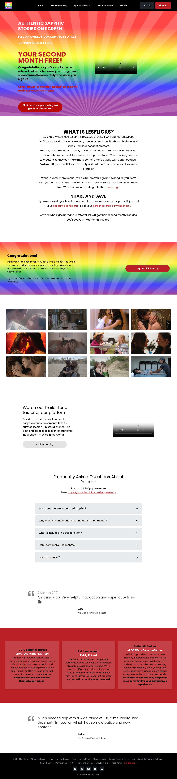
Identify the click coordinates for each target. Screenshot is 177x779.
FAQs (74, 759)
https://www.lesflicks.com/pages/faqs (92, 492)
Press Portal (116, 763)
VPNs (72, 763)
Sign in (147, 5)
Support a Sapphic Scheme (149, 759)
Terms (50, 759)
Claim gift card (99, 759)
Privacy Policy (62, 759)
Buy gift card (85, 759)
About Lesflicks (38, 759)
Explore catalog (44, 444)
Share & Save (46, 763)
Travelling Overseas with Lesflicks (92, 763)
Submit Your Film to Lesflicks (122, 759)
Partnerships (61, 763)
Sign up (163, 5)
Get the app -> (131, 763)
